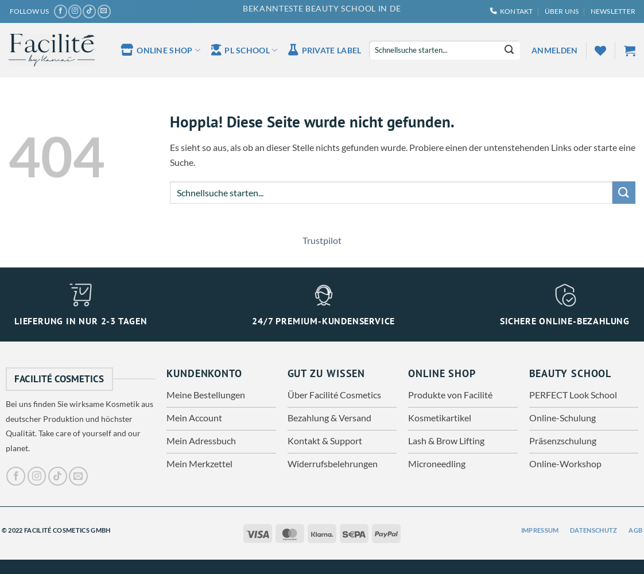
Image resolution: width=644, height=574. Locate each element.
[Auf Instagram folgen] (75, 11)
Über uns (562, 11)
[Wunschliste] (600, 50)
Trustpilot (322, 240)
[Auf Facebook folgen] (60, 11)
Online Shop (160, 50)
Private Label (324, 50)
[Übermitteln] (509, 50)
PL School (244, 50)
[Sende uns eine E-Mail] (104, 11)
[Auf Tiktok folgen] (89, 11)
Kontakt (511, 11)
